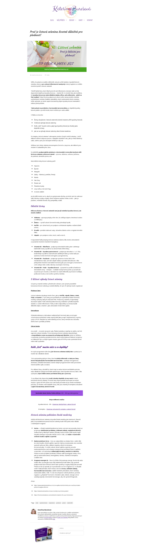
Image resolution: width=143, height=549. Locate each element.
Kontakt (90, 20)
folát (37, 503)
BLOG (52, 20)
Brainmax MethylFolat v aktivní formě (64, 404)
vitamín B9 (69, 503)
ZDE (54, 519)
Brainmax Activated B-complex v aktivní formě (61, 409)
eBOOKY (71, 20)
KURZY (80, 20)
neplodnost (52, 503)
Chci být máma (48, 517)
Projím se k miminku (62, 517)
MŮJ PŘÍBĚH (61, 20)
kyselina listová (43, 503)
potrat (63, 503)
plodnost (58, 503)
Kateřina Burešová (71, 9)
